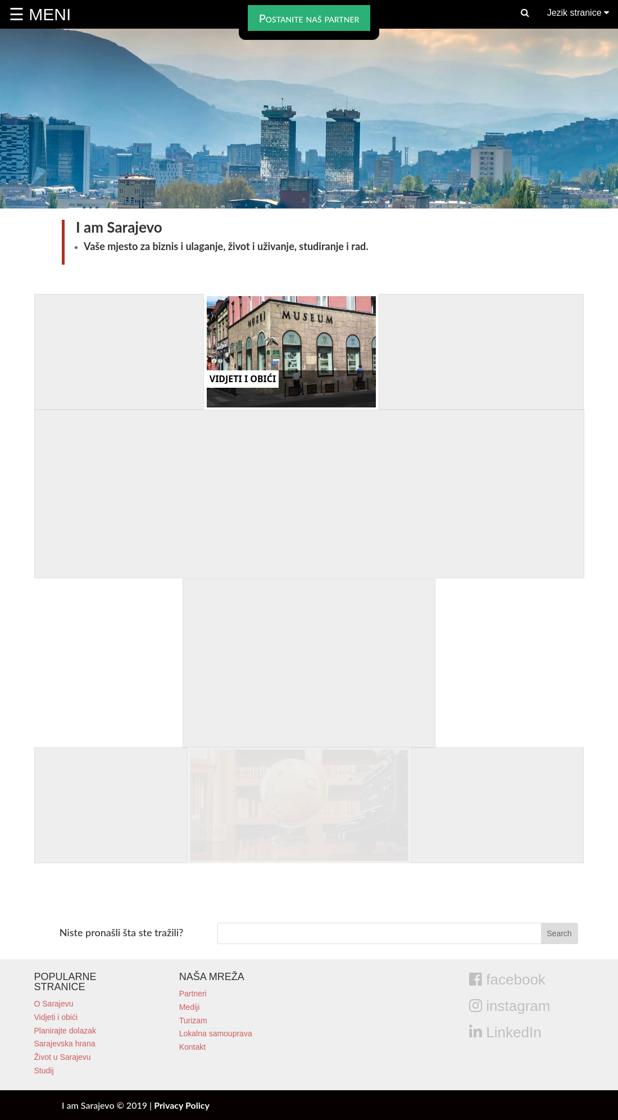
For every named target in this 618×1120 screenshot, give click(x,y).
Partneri (193, 993)
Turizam (193, 1020)
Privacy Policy (182, 1105)
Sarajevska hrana (65, 1043)
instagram (509, 1005)
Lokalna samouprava (215, 1033)
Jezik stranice (578, 12)
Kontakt (192, 1046)
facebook (507, 979)
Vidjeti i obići (56, 1017)
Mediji (189, 1007)
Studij (44, 1070)
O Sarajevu (54, 1003)
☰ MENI (40, 14)
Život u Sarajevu (62, 1057)
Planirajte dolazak (65, 1030)
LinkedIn (505, 1032)
